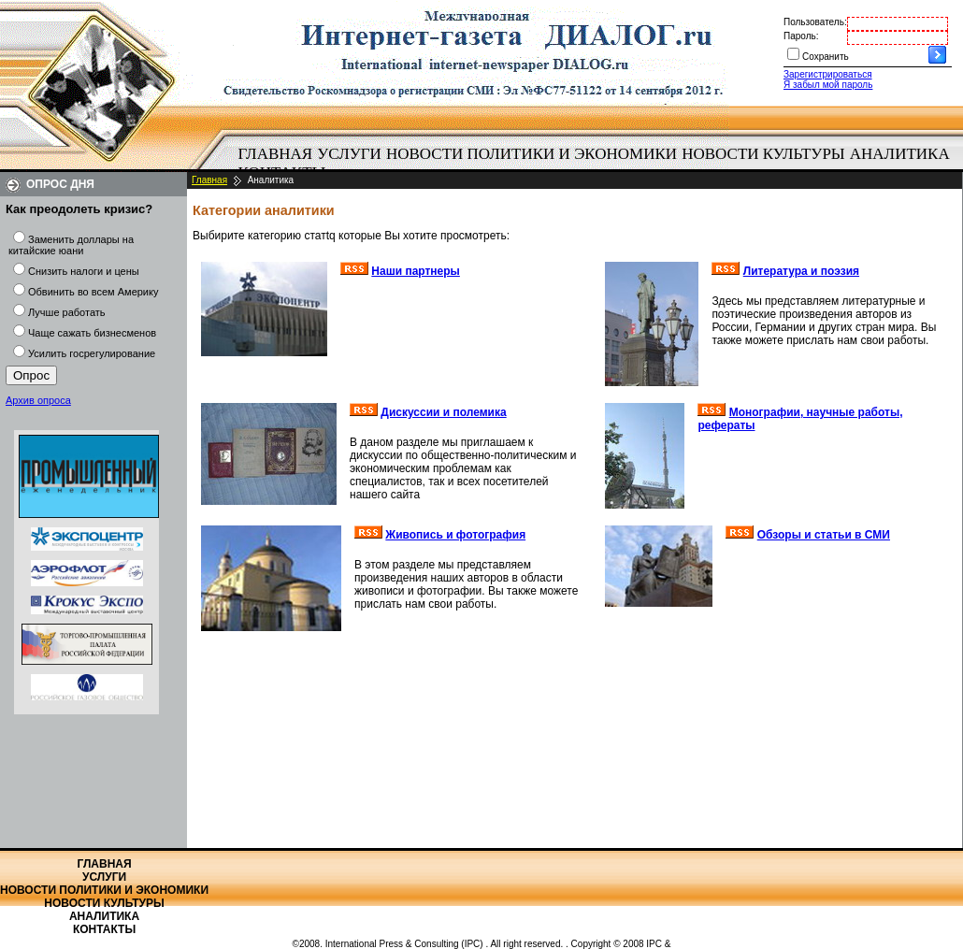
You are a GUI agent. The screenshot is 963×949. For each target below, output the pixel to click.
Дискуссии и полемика (443, 412)
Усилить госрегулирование (91, 353)
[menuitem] (275, 154)
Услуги (349, 154)
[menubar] (598, 163)
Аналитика (900, 154)
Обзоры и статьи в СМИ (823, 534)
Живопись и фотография (455, 534)
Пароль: (800, 36)
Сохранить (825, 56)
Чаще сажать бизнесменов (92, 332)
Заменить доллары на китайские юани (71, 245)
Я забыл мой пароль (827, 84)
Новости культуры (763, 154)
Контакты (104, 929)
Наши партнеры (415, 271)
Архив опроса (38, 400)
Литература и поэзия (801, 271)
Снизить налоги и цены (83, 271)
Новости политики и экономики (531, 154)
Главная (275, 154)
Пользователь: (815, 22)
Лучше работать (67, 312)
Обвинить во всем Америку (93, 291)
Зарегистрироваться (827, 74)
